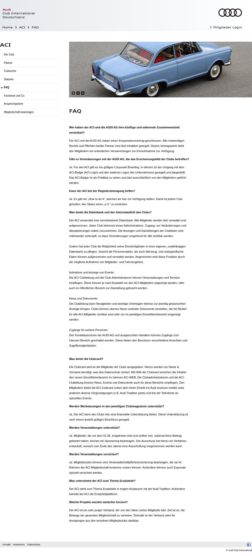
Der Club (9, 54)
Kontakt (7, 544)
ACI (22, 27)
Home (7, 27)
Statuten (9, 79)
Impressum (19, 544)
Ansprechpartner (13, 103)
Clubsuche (10, 71)
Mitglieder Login (227, 27)
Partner (8, 62)
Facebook (249, 545)
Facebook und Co (14, 95)
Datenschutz (33, 544)
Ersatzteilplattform (105, 494)
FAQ (35, 27)
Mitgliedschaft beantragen (19, 112)
